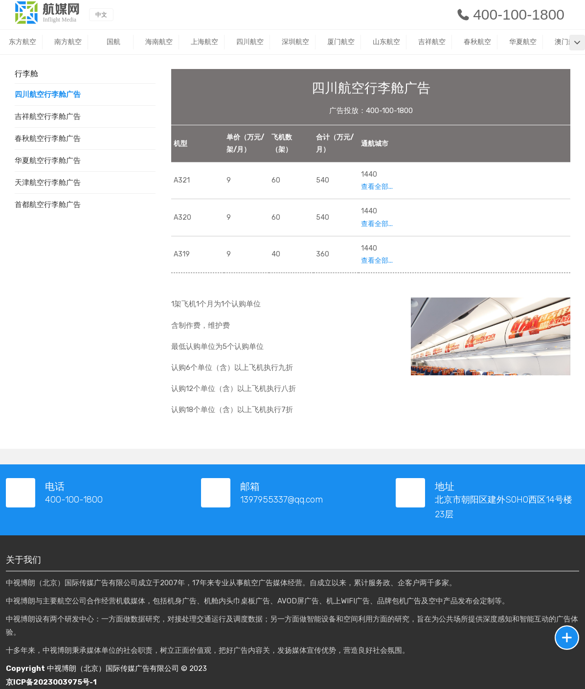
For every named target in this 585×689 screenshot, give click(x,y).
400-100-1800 (510, 14)
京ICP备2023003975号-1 (51, 682)
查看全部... (377, 187)
